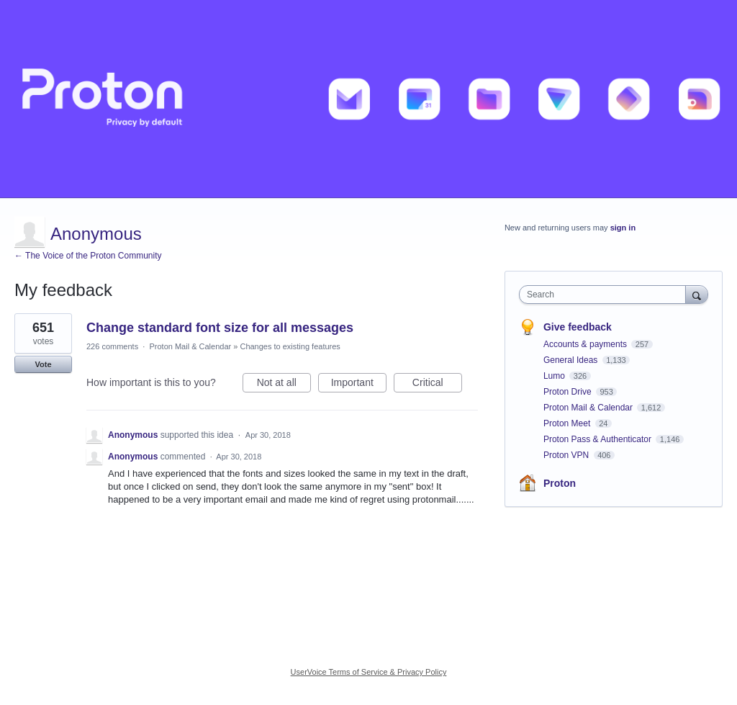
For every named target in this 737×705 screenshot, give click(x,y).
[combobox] (605, 294)
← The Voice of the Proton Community (88, 256)
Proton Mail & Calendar (190, 346)
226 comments (112, 346)
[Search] (696, 294)
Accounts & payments (586, 344)
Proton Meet (568, 423)
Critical (437, 384)
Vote (43, 364)
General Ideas (571, 360)
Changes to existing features (290, 346)
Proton (559, 483)
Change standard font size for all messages (219, 327)
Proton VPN (567, 455)
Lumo (555, 376)
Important (358, 384)
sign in (623, 227)
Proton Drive (568, 392)
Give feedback (577, 327)
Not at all (284, 384)
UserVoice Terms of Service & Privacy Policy (369, 672)
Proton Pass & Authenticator (598, 439)
